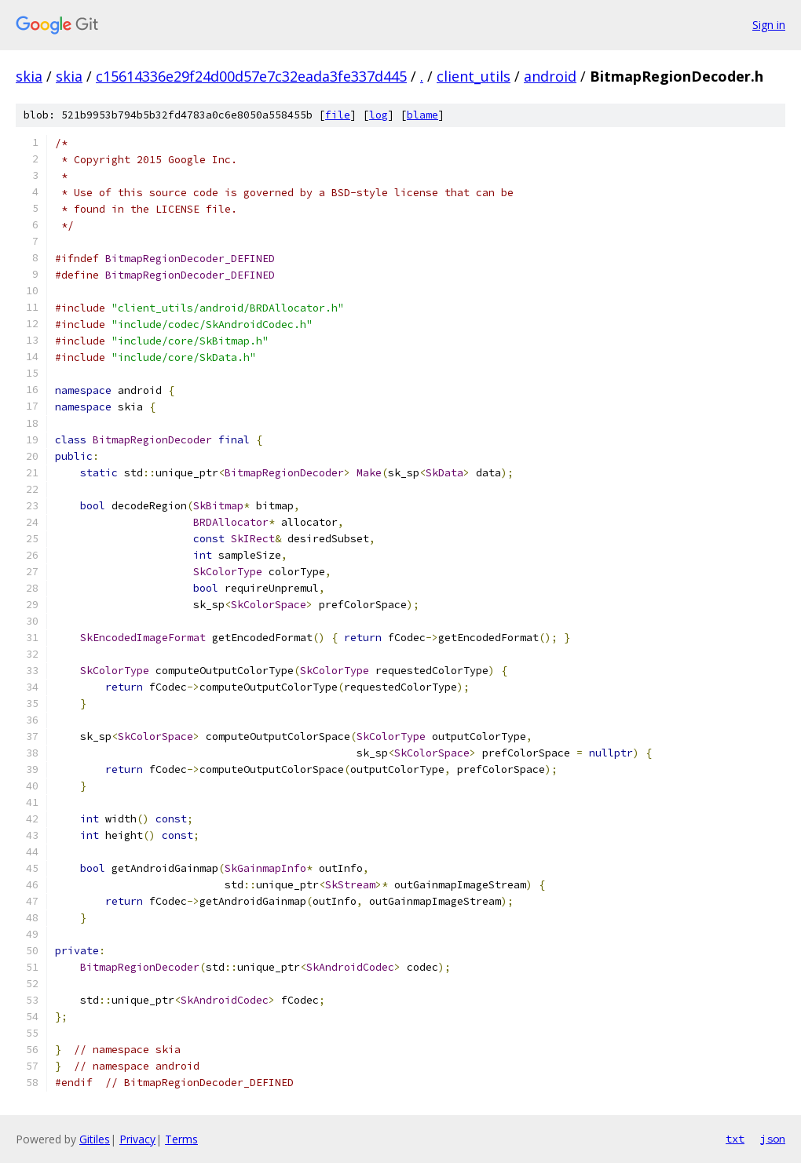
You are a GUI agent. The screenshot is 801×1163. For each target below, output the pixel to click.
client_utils (473, 76)
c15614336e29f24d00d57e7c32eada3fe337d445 (251, 76)
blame (422, 115)
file (337, 115)
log (378, 115)
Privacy (137, 1139)
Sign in (768, 24)
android (550, 76)
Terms (181, 1139)
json (772, 1139)
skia (29, 76)
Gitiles (94, 1139)
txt (735, 1139)
